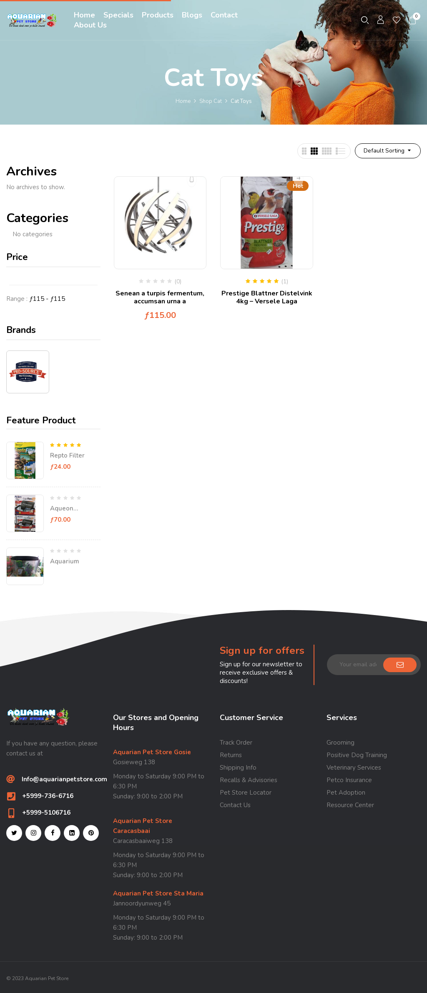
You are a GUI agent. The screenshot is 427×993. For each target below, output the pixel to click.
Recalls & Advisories (248, 780)
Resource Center (350, 805)
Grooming (340, 742)
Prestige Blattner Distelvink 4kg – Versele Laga (266, 297)
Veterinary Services (354, 767)
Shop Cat (210, 101)
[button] (412, 20)
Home (183, 101)
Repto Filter (67, 455)
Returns (231, 755)
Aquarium (64, 561)
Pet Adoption (346, 792)
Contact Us (235, 805)
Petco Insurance (349, 780)
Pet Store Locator (245, 792)
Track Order (236, 742)
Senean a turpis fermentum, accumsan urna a (160, 297)
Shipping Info (238, 767)
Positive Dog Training (357, 755)
